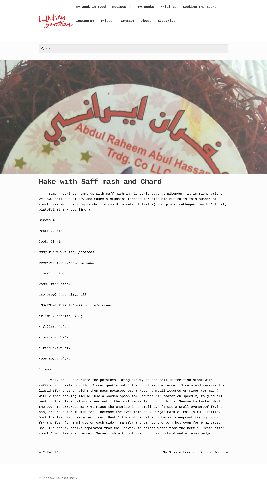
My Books (162, 7)
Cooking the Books (109, 21)
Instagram (141, 21)
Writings (184, 7)
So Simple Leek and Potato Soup (195, 452)
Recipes (135, 7)
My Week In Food (107, 7)
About (202, 21)
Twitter (163, 21)
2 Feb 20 (49, 452)
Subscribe (101, 34)
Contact (184, 21)
